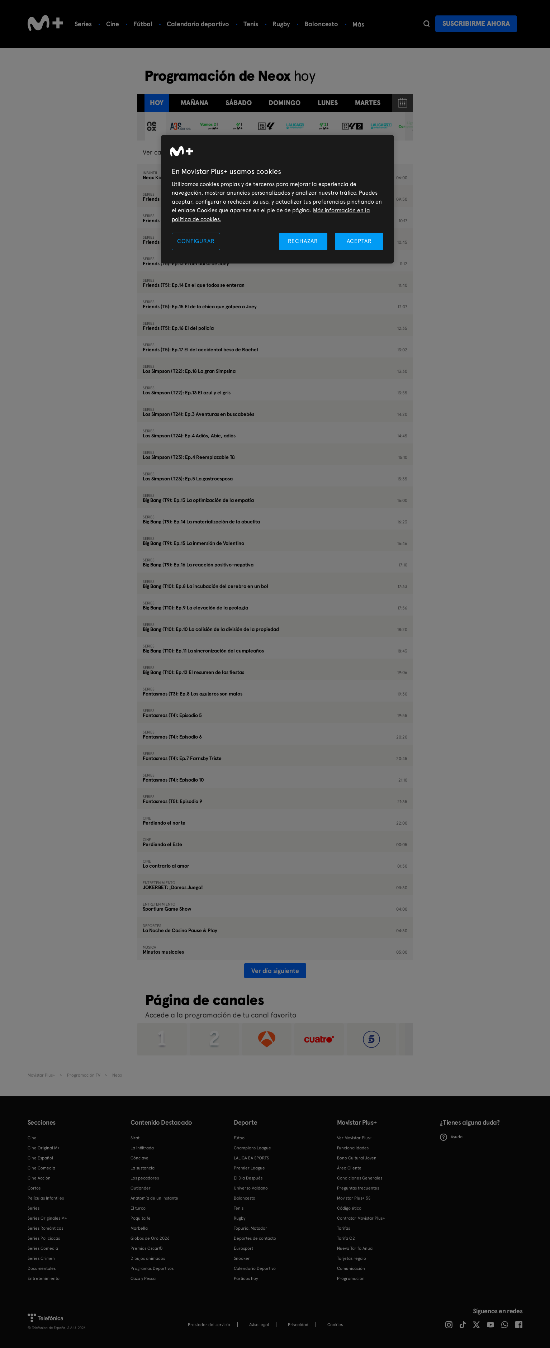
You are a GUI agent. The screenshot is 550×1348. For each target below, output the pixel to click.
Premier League (249, 1168)
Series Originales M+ (47, 1218)
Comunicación (351, 1268)
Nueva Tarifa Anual (355, 1248)
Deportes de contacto (255, 1238)
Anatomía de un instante (154, 1198)
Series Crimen (41, 1258)
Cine (112, 24)
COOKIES (335, 1324)
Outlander (141, 1188)
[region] (277, 199)
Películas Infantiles (46, 1198)
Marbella (139, 1228)
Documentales (42, 1268)
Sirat (135, 1137)
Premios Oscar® (147, 1248)
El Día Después (248, 1178)
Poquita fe (141, 1218)
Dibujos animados (148, 1258)
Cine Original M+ (44, 1147)
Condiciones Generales (359, 1178)
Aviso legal (259, 1324)
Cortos (34, 1188)
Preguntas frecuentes (358, 1188)
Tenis (250, 24)
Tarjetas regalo (351, 1258)
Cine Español (40, 1157)
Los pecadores (145, 1178)
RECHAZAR (303, 241)
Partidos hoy (246, 1278)
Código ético (349, 1208)
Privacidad (298, 1324)
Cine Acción (39, 1178)
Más (358, 24)
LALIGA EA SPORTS (251, 1157)
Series (83, 24)
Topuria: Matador (250, 1228)
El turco (138, 1208)
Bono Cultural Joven (356, 1157)
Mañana (194, 103)
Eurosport (243, 1248)
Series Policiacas (44, 1238)
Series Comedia (43, 1248)
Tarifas (343, 1228)
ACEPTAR (359, 241)
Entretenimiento (44, 1278)
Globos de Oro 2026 (150, 1238)
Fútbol (142, 24)
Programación (351, 1278)
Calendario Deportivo (255, 1268)
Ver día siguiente (275, 970)
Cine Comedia (41, 1168)
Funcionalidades (353, 1147)
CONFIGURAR (195, 241)
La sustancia (143, 1168)
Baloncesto (321, 24)
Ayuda (451, 1137)
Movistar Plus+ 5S (353, 1198)
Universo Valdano (251, 1188)
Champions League (252, 1147)
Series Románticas (45, 1228)
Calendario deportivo (198, 24)
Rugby (281, 24)
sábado (239, 103)
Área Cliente (349, 1168)
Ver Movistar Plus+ (354, 1137)
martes (367, 103)
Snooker (242, 1258)
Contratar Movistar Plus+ (361, 1218)
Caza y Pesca (143, 1278)
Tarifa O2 (346, 1238)
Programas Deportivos (152, 1268)
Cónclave (139, 1157)
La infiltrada (142, 1147)
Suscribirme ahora (476, 23)
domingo (284, 103)
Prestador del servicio (209, 1324)
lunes (328, 103)
